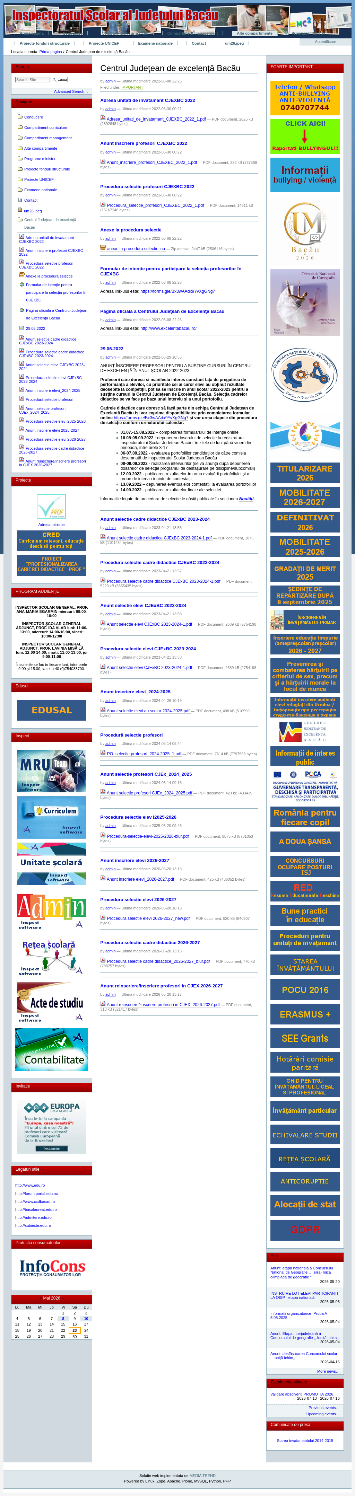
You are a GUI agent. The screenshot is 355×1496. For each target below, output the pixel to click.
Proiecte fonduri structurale (45, 43)
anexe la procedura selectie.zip (133, 248)
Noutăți (246, 498)
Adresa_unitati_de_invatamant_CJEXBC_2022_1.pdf (153, 119)
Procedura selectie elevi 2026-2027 (138, 899)
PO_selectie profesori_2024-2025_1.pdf (141, 753)
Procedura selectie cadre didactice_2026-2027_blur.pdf (155, 961)
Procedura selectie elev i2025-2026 (138, 817)
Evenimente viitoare (289, 1382)
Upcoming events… (323, 1414)
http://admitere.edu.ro (33, 1217)
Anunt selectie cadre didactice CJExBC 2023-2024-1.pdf (156, 538)
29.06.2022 (111, 348)
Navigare (24, 101)
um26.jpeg (234, 43)
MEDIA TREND (203, 1475)
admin (110, 81)
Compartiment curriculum (125, 33)
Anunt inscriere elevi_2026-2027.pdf (137, 879)
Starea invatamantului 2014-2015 (305, 1440)
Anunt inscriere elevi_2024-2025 (135, 691)
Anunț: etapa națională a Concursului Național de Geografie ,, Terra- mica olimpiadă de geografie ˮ (301, 1272)
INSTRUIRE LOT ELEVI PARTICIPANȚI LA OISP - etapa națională (304, 1295)
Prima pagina (32, 33)
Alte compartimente (254, 33)
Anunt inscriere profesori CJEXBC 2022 (143, 143)
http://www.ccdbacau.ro (35, 1201)
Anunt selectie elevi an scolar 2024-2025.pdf (145, 711)
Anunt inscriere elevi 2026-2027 (134, 860)
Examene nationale (155, 43)
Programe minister (308, 33)
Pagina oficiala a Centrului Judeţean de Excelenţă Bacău (162, 311)
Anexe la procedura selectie (131, 229)
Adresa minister (51, 524)
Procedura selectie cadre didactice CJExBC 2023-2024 (159, 562)
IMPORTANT (132, 87)
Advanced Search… (71, 91)
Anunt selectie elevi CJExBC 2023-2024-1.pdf (146, 624)
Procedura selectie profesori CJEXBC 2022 (147, 186)
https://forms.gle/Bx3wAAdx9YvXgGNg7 (177, 291)
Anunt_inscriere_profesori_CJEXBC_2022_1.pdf (149, 162)
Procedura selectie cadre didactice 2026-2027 (150, 942)
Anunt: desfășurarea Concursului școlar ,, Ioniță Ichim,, (303, 1356)
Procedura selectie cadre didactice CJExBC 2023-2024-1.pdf (161, 581)
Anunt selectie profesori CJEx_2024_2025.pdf (146, 793)
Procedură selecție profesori (131, 735)
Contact (199, 43)
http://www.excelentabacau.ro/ (168, 328)
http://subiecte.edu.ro (33, 1225)
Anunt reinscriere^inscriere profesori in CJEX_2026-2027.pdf (160, 1004)
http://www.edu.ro (30, 1185)
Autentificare (325, 41)
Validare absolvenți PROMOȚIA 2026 (301, 1394)
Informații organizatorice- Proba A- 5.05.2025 (299, 1315)
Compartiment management (192, 33)
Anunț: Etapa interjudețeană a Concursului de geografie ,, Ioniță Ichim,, (304, 1335)
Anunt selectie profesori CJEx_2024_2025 (146, 774)
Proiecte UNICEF (104, 43)
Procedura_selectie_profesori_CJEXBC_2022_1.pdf (152, 205)
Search (22, 66)
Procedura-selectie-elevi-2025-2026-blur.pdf (145, 836)
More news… (328, 1371)
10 (86, 1319)
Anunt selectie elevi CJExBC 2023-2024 (143, 605)
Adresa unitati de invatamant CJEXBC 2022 (147, 100)
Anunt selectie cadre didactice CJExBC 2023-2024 (155, 519)
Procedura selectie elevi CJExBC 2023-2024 (148, 648)
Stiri (274, 1255)
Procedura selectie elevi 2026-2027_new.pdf (145, 918)
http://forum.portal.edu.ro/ (36, 1193)
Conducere (73, 33)
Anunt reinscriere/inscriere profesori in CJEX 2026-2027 (161, 985)
